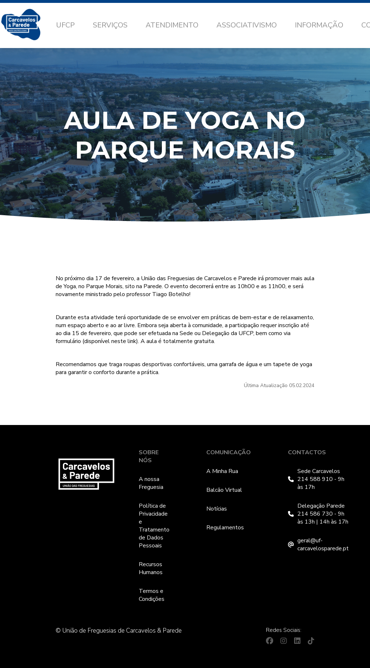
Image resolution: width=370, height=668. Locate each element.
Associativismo (246, 25)
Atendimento (172, 25)
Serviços (110, 25)
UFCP (65, 25)
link (132, 341)
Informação (319, 25)
